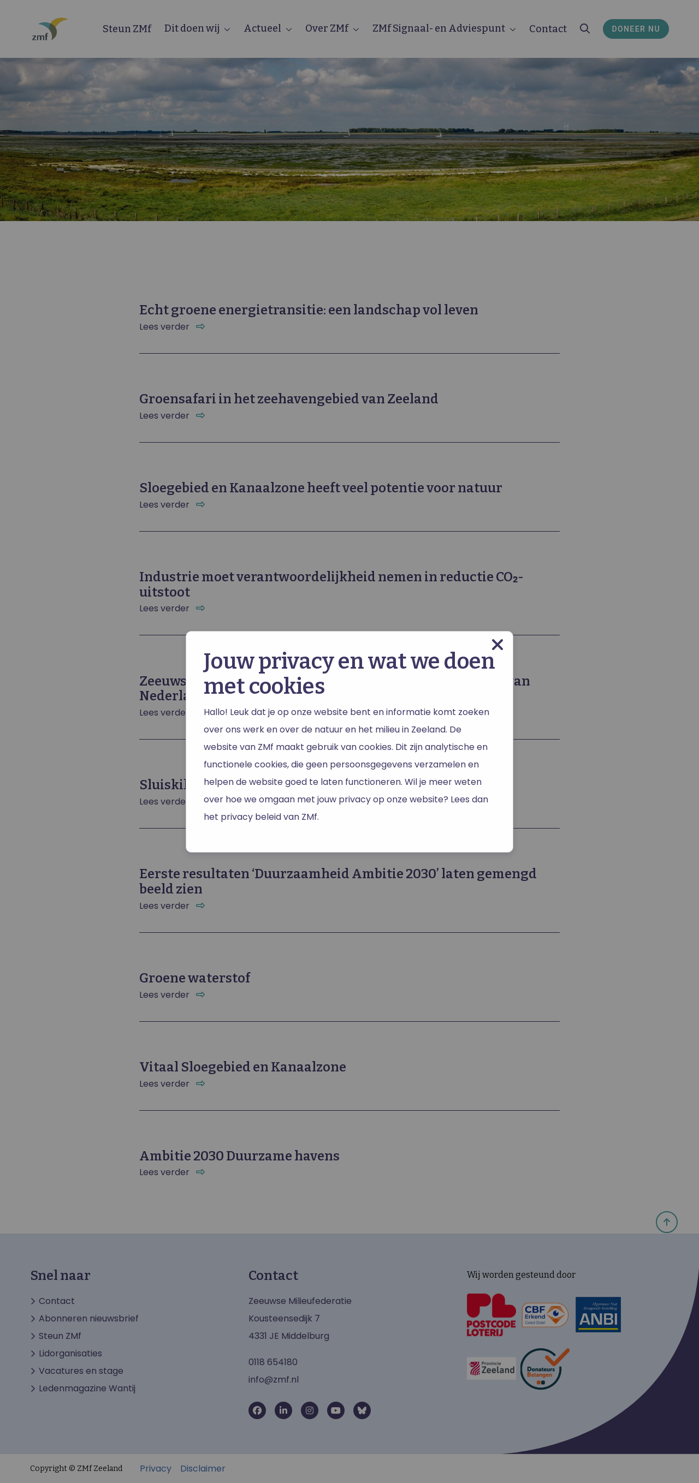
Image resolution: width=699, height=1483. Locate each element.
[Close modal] (497, 645)
